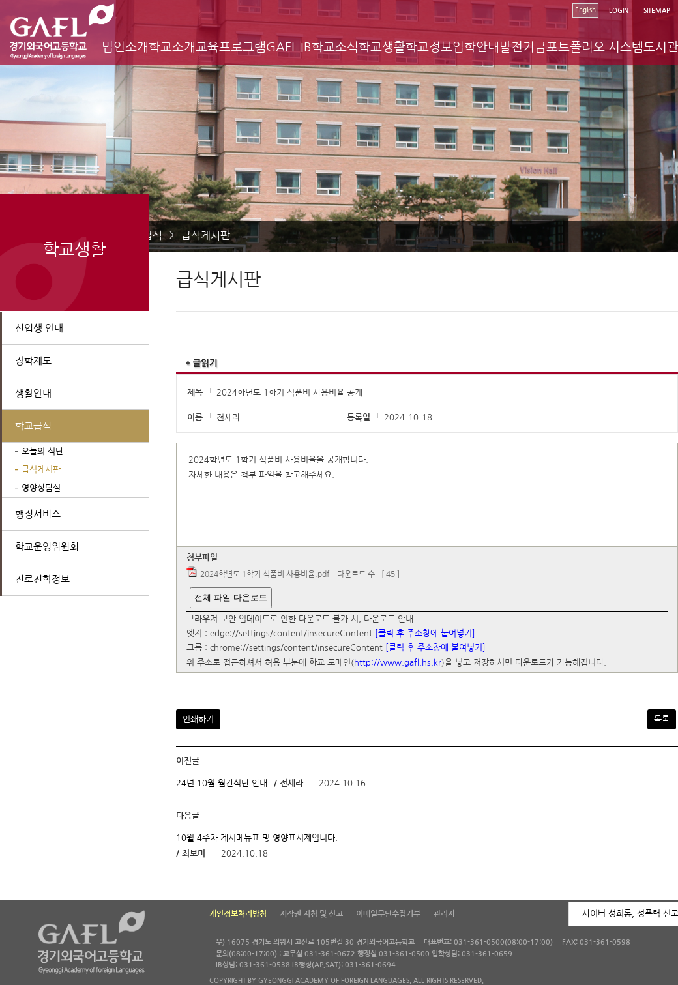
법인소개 (125, 47)
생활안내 (33, 393)
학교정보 (428, 47)
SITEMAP (656, 11)
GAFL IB (289, 47)
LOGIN (618, 11)
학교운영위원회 (47, 546)
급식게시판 (205, 235)
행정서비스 (38, 514)
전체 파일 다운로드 (230, 597)
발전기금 (522, 47)
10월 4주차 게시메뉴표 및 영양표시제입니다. (257, 838)
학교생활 (382, 47)
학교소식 (335, 47)
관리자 (444, 914)
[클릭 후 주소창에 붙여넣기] (425, 633)
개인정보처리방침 (238, 914)
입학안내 (475, 47)
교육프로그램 (231, 47)
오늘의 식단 (42, 451)
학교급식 (33, 426)
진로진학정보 (42, 579)
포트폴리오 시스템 (594, 47)
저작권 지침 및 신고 (311, 914)
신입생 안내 (39, 328)
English (585, 10)
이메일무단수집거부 (388, 914)
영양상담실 (41, 488)
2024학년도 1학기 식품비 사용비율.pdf (264, 574)
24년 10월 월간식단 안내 (221, 783)
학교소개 (172, 47)
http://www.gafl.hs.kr (397, 662)
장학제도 (33, 361)
